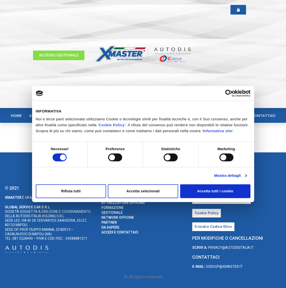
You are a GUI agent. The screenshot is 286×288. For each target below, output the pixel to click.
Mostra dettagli (227, 176)
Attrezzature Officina (123, 203)
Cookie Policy (112, 125)
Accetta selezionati (143, 191)
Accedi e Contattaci (255, 115)
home (16, 115)
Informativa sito (217, 131)
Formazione (112, 208)
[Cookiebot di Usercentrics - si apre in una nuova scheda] (228, 93)
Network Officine (117, 217)
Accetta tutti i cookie (215, 191)
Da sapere (110, 227)
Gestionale (112, 213)
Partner (109, 222)
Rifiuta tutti (70, 191)
